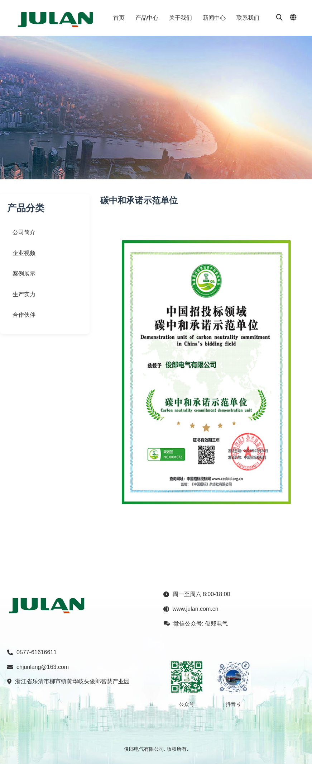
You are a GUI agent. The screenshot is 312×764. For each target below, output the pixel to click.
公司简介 (24, 232)
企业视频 (24, 253)
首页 (119, 18)
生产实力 (24, 294)
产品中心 (146, 18)
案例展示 (24, 273)
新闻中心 (214, 18)
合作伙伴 (24, 315)
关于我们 (180, 18)
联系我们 (247, 18)
